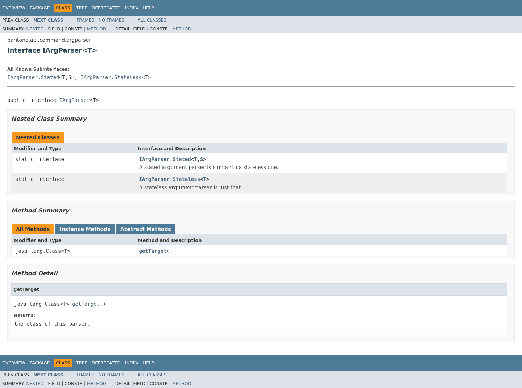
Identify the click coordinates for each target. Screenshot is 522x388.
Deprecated (106, 8)
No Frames (111, 20)
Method (96, 29)
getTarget (153, 251)
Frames (85, 20)
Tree (81, 8)
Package (40, 8)
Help (148, 8)
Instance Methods (84, 229)
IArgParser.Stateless (111, 77)
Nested (35, 29)
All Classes (152, 20)
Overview (13, 8)
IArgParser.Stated (33, 77)
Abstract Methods (145, 229)
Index (132, 8)
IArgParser (74, 100)
